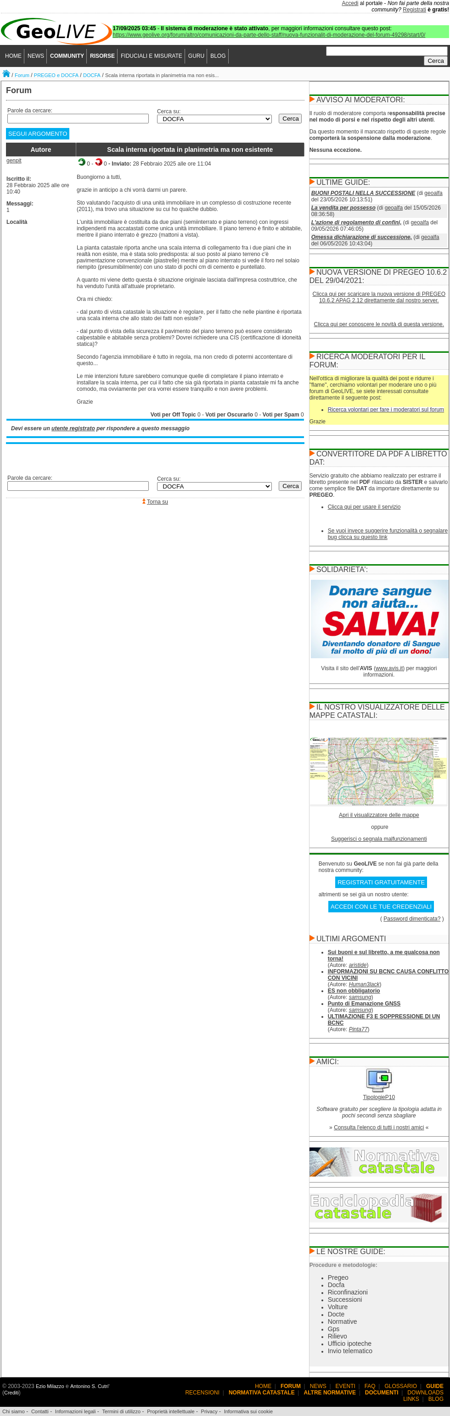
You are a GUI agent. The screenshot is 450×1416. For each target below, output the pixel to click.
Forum (22, 75)
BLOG (217, 56)
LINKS (411, 1399)
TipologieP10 (379, 1097)
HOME (13, 56)
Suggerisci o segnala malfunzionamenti (379, 839)
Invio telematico (350, 1351)
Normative (342, 1321)
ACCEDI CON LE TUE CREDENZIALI (381, 906)
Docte (336, 1314)
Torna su (157, 502)
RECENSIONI (202, 1392)
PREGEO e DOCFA (56, 75)
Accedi (350, 3)
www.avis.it (389, 668)
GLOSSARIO (401, 1386)
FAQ (370, 1386)
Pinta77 (358, 1029)
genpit (14, 160)
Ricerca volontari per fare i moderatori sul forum (386, 409)
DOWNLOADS (425, 1392)
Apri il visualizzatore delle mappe (379, 815)
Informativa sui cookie (248, 1411)
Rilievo (337, 1336)
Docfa (336, 1284)
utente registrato (73, 428)
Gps (334, 1329)
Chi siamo (13, 1411)
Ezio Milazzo (50, 1386)
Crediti (11, 1392)
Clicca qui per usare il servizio (364, 507)
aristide (358, 965)
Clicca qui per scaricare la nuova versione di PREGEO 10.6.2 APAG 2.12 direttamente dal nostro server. (379, 297)
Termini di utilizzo (121, 1411)
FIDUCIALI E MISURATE (151, 56)
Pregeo (338, 1277)
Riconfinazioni (348, 1292)
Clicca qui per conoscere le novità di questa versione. (379, 324)
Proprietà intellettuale (170, 1411)
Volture (338, 1306)
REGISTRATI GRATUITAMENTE (381, 882)
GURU (196, 56)
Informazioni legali (75, 1411)
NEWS (36, 56)
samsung (360, 997)
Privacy (209, 1411)
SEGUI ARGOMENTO (37, 133)
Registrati (414, 9)
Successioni (345, 1299)
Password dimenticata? (411, 919)
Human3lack (364, 984)
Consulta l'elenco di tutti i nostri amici (379, 1127)
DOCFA (92, 75)
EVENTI (345, 1386)
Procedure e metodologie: (343, 1265)
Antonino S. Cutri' (89, 1386)
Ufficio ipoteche (349, 1343)
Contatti (40, 1411)
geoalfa (433, 193)
